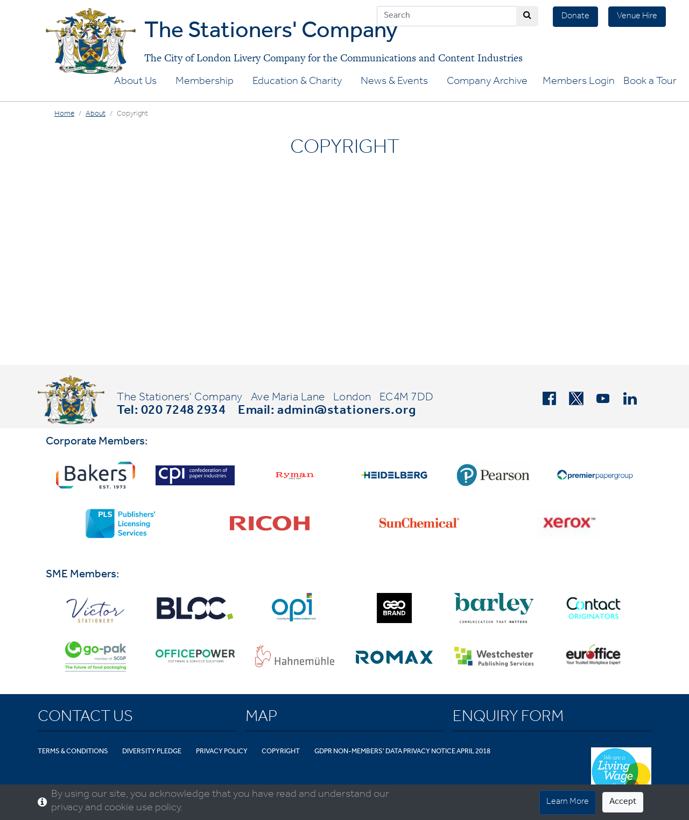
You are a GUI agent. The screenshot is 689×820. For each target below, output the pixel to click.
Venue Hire (637, 16)
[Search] (447, 16)
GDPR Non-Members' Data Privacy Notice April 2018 (402, 751)
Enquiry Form (508, 718)
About (96, 114)
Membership (204, 82)
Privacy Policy (222, 751)
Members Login (579, 82)
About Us (135, 82)
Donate (575, 16)
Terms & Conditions (73, 751)
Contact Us (85, 718)
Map (261, 718)
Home (64, 114)
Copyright (281, 751)
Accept (622, 802)
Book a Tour (650, 82)
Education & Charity (297, 82)
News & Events (394, 82)
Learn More (567, 802)
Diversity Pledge (151, 751)
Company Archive (487, 82)
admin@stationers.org (346, 411)
